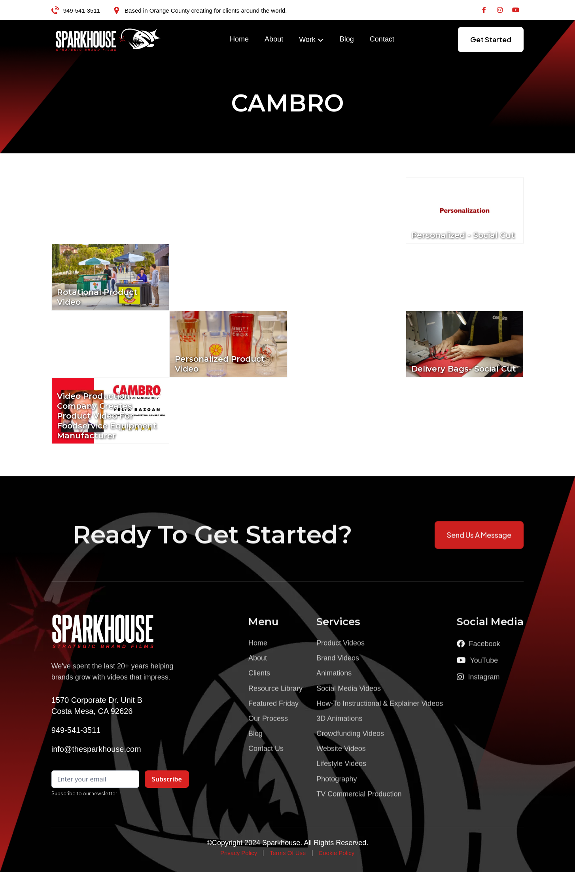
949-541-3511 (81, 10)
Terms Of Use (288, 852)
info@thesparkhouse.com (96, 749)
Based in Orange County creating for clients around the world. (206, 10)
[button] (311, 39)
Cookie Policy (336, 852)
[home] (108, 39)
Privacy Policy (238, 852)
